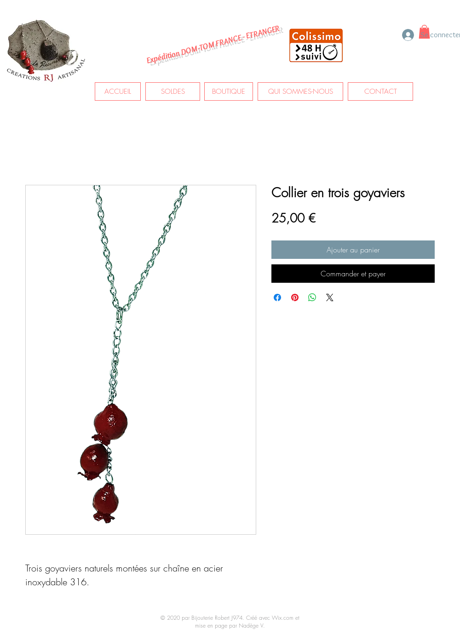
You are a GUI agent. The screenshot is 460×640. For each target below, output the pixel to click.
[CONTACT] (380, 91)
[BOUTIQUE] (228, 91)
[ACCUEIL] (118, 91)
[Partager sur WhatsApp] (312, 297)
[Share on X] (329, 297)
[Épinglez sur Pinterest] (294, 297)
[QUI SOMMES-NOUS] (300, 91)
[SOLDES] (172, 91)
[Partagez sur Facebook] (277, 297)
